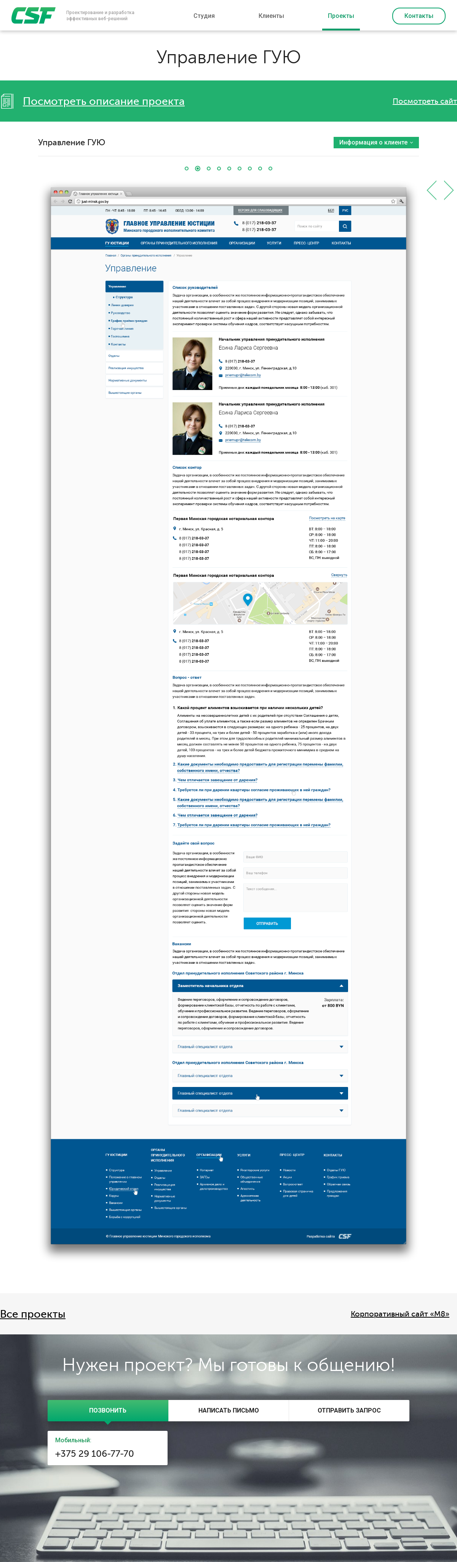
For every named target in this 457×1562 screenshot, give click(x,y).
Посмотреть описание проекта (104, 101)
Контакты (418, 15)
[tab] (108, 1410)
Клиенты (271, 15)
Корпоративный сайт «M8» (400, 1314)
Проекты (341, 15)
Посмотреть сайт (425, 101)
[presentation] (108, 1410)
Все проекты (33, 1314)
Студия (204, 15)
